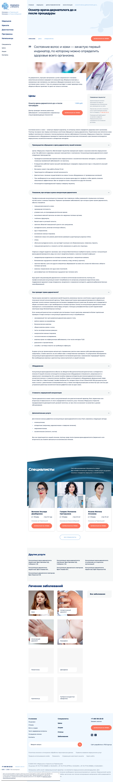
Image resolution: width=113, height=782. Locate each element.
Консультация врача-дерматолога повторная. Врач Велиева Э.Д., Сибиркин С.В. (68, 562)
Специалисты (6, 44)
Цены (4, 48)
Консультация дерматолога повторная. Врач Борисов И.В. (41, 574)
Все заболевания (97, 594)
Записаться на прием (101, 38)
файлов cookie (47, 776)
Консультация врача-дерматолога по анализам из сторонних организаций (96, 562)
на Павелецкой (13, 12)
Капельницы (7, 38)
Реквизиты (56, 756)
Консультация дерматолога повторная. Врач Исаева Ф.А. (70, 568)
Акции (4, 51)
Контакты (5, 55)
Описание (32, 38)
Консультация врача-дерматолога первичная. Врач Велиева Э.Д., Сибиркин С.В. (39, 562)
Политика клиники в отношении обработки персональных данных (50, 752)
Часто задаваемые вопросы (37, 731)
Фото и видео (33, 728)
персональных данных (9, 778)
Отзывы (31, 725)
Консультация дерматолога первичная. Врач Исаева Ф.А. (38, 568)
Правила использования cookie (39, 756)
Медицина (6, 21)
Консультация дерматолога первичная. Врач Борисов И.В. (95, 568)
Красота (5, 25)
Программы (7, 34)
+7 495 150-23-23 (7, 766)
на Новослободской (14, 14)
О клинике (32, 719)
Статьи (60, 732)
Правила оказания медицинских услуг (89, 752)
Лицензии (31, 722)
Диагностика (7, 30)
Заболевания (63, 736)
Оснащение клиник (35, 734)
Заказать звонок (19, 766)
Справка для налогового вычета (73, 756)
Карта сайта (90, 756)
